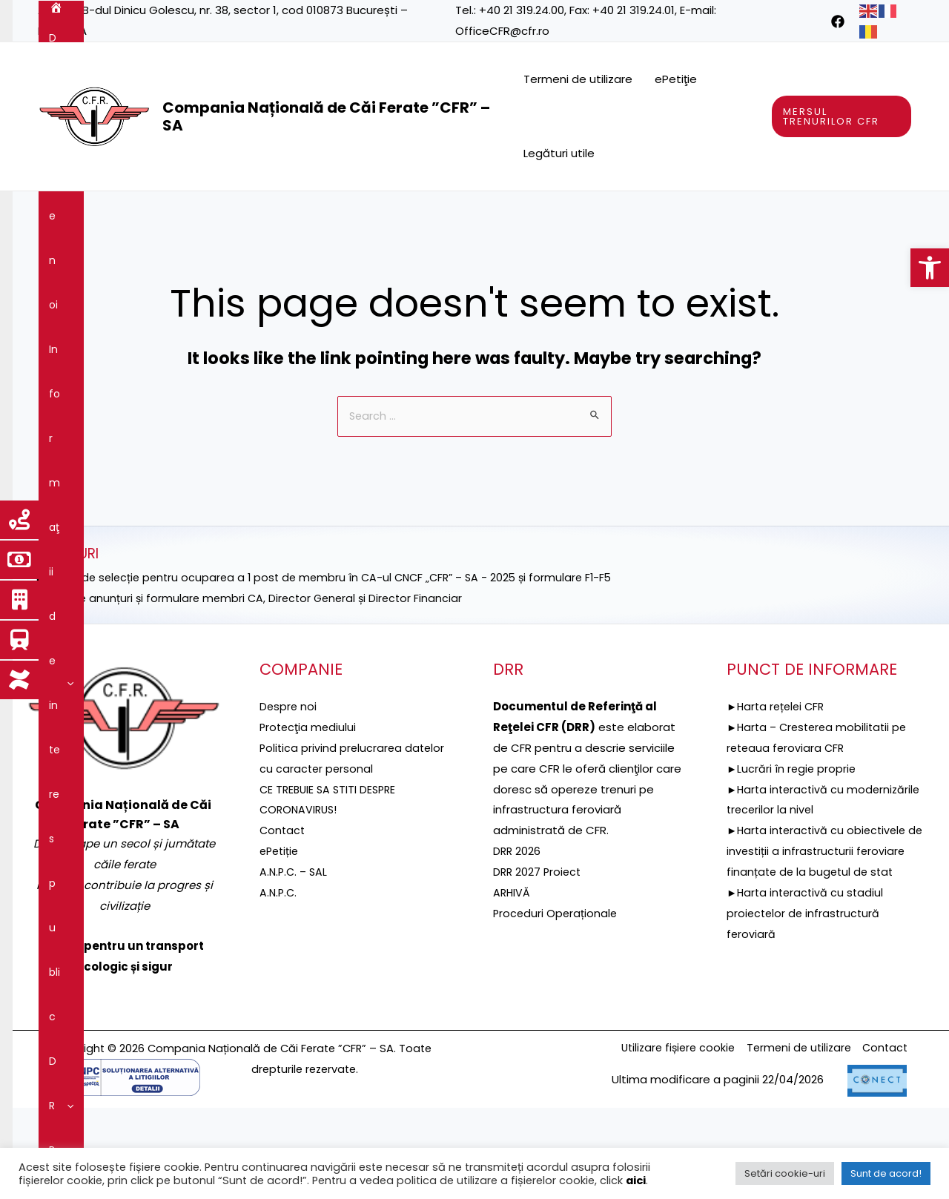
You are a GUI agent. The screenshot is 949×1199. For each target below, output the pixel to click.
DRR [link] (363, 213)
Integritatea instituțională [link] (266, 258)
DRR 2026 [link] (517, 942)
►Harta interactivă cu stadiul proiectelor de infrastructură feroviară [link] (807, 1025)
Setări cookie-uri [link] (784, 1173)
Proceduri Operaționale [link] (556, 1004)
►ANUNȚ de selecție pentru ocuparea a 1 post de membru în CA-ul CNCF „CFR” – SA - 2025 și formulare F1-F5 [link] (333, 668)
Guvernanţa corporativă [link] (111, 258)
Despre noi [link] (119, 213)
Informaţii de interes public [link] (249, 213)
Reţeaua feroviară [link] (586, 213)
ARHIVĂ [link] (512, 983)
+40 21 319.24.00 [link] (521, 10)
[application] (146, 213)
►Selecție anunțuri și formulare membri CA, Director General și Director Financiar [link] (254, 689)
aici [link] (636, 1180)
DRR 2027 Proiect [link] (538, 963)
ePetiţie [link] (676, 79)
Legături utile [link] (559, 153)
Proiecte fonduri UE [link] (456, 213)
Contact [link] (481, 258)
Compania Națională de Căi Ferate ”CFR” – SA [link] (326, 116)
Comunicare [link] (399, 258)
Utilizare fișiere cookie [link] (666, 1139)
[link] (929, 267)
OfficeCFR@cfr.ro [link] (502, 31)
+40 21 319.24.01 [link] (633, 10)
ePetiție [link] (280, 942)
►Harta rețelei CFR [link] (778, 797)
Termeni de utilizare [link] (577, 79)
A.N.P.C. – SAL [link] (295, 963)
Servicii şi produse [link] (712, 213)
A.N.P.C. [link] (279, 983)
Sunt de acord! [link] (886, 1173)
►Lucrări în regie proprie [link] (793, 860)
